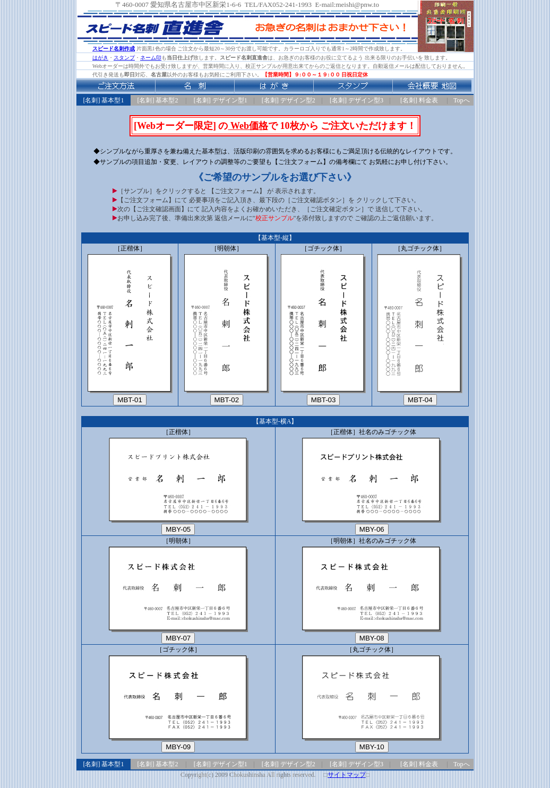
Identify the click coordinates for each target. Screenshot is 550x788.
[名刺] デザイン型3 (356, 100)
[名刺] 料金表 (419, 100)
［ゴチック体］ (323, 325)
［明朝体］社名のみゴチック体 (371, 590)
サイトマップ (347, 774)
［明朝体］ (226, 325)
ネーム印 (150, 57)
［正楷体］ (130, 325)
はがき (100, 57)
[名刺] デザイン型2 (288, 100)
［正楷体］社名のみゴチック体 (371, 481)
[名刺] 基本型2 (158, 100)
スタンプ (124, 57)
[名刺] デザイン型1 (220, 100)
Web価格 (248, 125)
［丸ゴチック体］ (419, 325)
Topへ (461, 100)
